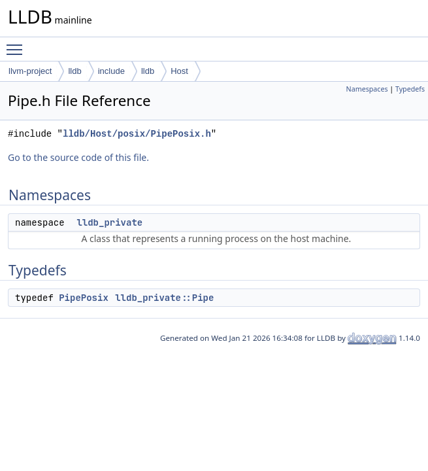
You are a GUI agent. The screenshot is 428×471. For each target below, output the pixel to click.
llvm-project (30, 71)
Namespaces (367, 89)
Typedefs (410, 89)
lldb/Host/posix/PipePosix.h (137, 134)
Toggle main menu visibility (18, 43)
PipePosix (83, 298)
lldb (74, 71)
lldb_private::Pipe (164, 298)
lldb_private (109, 222)
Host (179, 71)
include (111, 71)
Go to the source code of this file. (78, 157)
